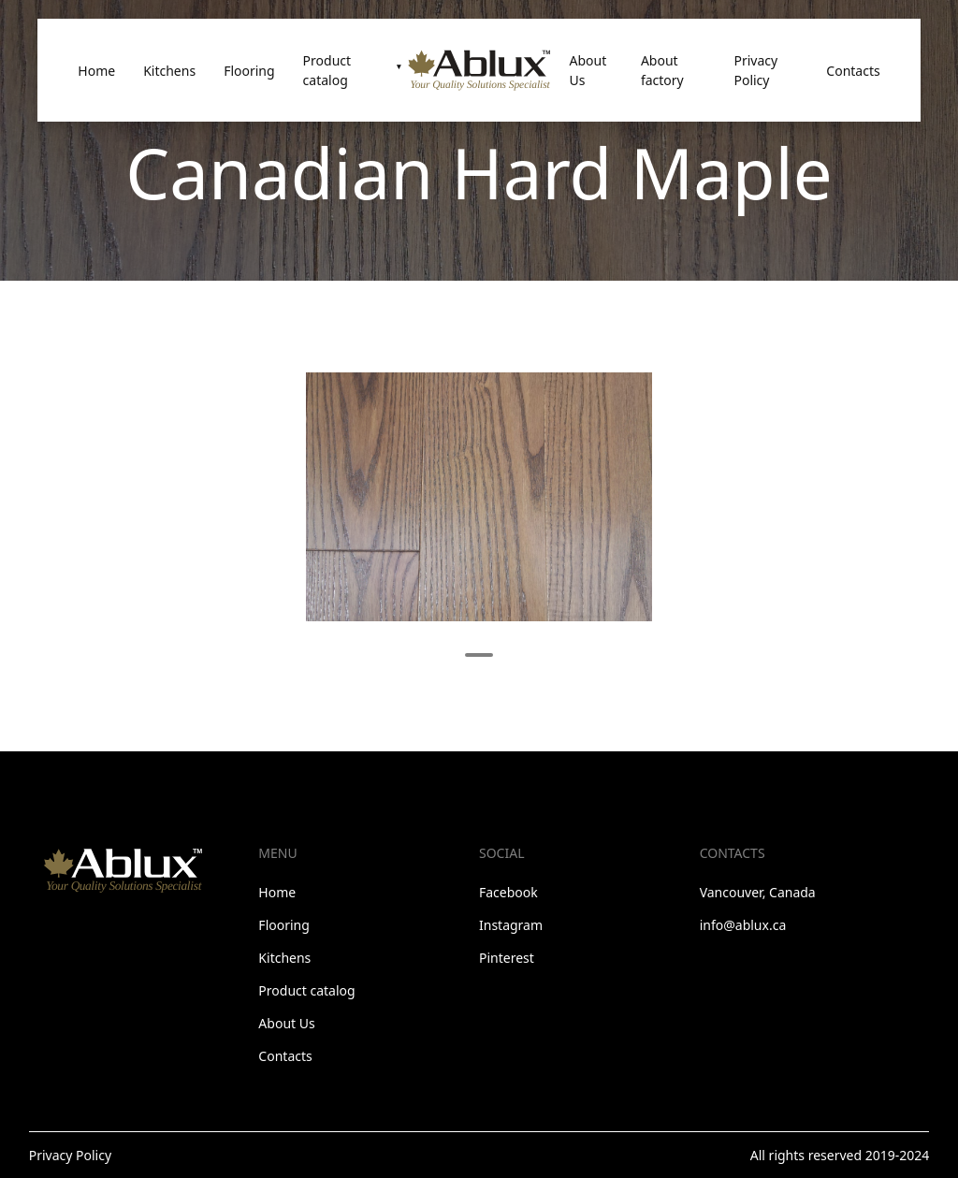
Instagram (511, 925)
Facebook (508, 892)
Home (96, 71)
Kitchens (169, 71)
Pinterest (506, 958)
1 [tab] (479, 655)
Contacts (852, 71)
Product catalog (327, 70)
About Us (587, 70)
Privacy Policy (755, 70)
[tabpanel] (479, 496)
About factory (662, 70)
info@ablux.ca (743, 925)
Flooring (249, 71)
